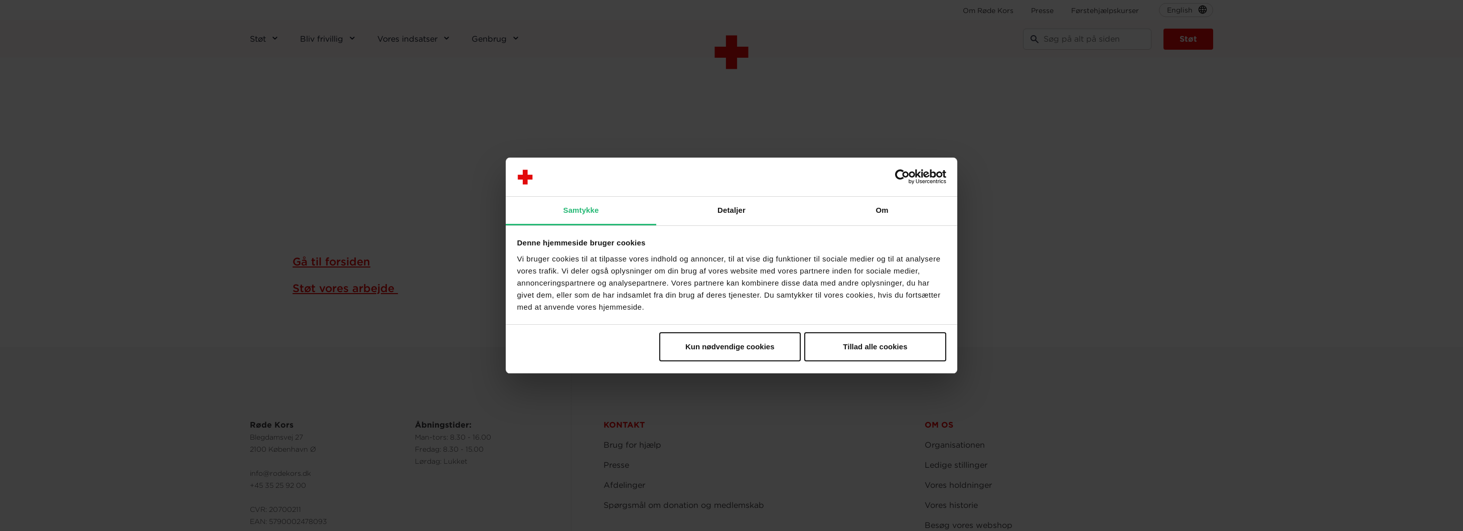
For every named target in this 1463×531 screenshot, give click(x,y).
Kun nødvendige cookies (730, 346)
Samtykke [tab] (581, 210)
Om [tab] (881, 210)
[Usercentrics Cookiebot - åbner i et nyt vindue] (902, 177)
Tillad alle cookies (875, 346)
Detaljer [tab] (731, 210)
